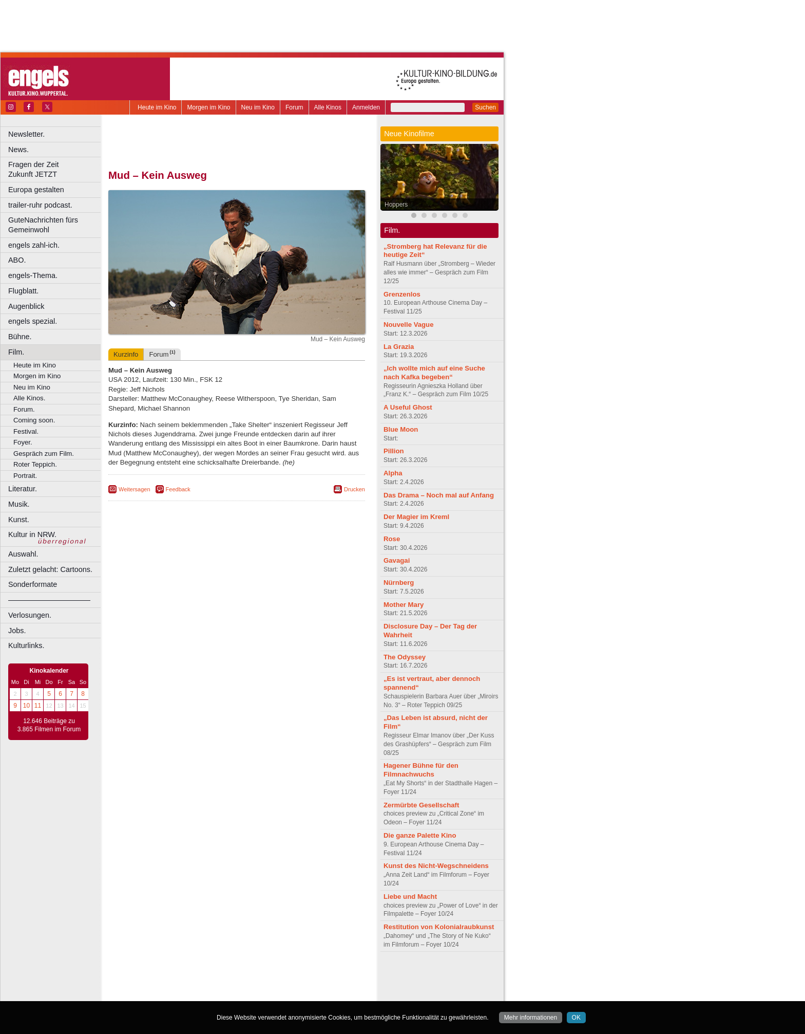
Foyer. (22, 442)
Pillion (394, 451)
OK (576, 1017)
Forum (294, 107)
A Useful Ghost (408, 407)
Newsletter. (26, 134)
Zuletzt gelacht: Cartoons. (50, 569)
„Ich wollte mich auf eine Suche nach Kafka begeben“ (434, 372)
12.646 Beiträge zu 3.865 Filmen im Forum (49, 725)
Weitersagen (134, 489)
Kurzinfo (125, 354)
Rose (392, 539)
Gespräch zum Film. (43, 453)
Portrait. (25, 475)
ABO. (17, 260)
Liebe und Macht (410, 896)
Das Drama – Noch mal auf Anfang (439, 495)
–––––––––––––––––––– (49, 600)
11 (37, 705)
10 (26, 705)
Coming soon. (34, 420)
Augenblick (26, 306)
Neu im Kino (258, 107)
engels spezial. (32, 321)
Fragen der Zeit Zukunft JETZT (55, 169)
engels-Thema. (32, 275)
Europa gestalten (36, 190)
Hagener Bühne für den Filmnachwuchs (421, 770)
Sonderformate (32, 584)
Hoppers (396, 204)
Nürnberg (399, 582)
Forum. (24, 409)
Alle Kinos (327, 107)
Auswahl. (23, 554)
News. (18, 149)
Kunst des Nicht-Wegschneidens (436, 866)
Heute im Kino (157, 107)
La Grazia (399, 346)
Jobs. (17, 630)
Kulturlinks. (26, 645)
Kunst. (18, 519)
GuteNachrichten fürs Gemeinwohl (43, 225)
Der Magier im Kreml (416, 517)
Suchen (485, 107)
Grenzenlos (402, 294)
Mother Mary (404, 604)
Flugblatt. (23, 291)
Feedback (178, 489)
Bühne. (20, 337)
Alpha (393, 473)
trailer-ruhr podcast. (40, 205)
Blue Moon (401, 429)
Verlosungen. (29, 615)
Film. (16, 352)
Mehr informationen (530, 1017)
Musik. (19, 504)
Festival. (26, 431)
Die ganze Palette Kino (420, 835)
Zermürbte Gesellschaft (421, 805)
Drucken (354, 489)
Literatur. (22, 489)
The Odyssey (405, 657)
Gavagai (397, 560)
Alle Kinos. (29, 398)
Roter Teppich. (35, 464)
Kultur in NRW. (32, 534)
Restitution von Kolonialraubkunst (439, 927)
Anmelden (366, 107)
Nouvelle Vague (408, 324)
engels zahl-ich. (34, 245)
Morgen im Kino (208, 107)
